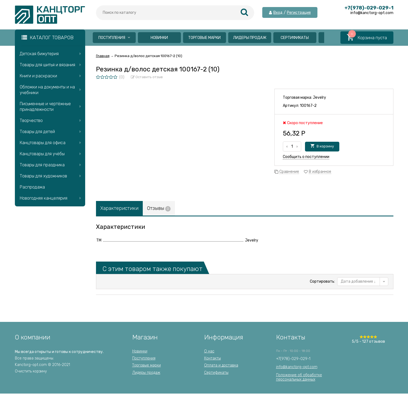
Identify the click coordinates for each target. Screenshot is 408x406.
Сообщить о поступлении (306, 156)
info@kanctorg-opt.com (296, 367)
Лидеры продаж (249, 37)
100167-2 (308, 105)
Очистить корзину (31, 371)
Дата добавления (358, 281)
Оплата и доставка (221, 365)
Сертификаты (295, 37)
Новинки (159, 37)
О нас (209, 351)
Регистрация (299, 13)
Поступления (114, 37)
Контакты (212, 358)
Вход (278, 13)
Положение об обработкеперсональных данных (299, 377)
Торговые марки (204, 37)
